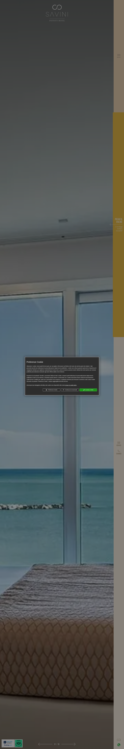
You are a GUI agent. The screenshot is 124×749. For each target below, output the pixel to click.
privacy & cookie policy (71, 385)
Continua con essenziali (70, 390)
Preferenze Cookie (51, 390)
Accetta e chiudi (88, 390)
